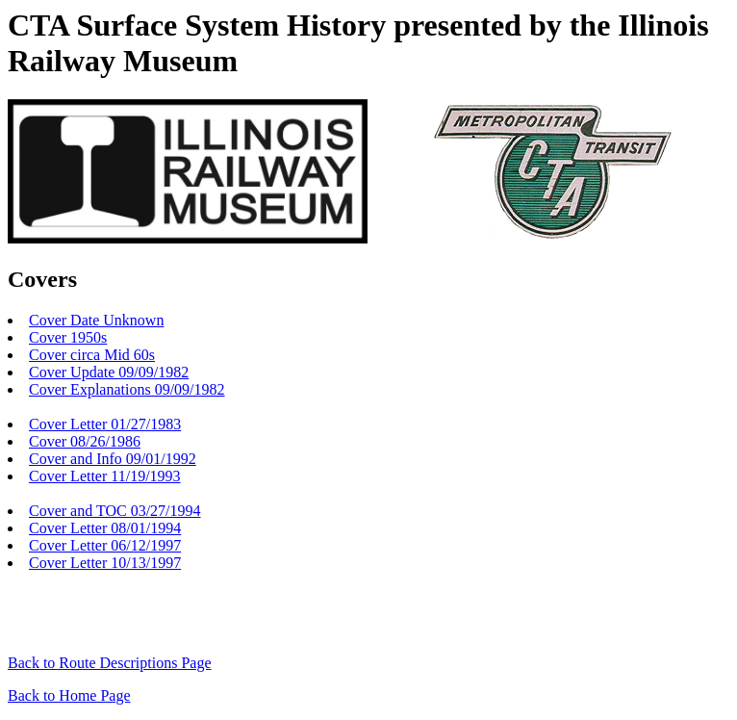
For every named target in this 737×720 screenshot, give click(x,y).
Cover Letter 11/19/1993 (105, 476)
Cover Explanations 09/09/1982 (127, 389)
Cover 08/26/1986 (84, 441)
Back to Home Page (69, 695)
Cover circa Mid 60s (92, 355)
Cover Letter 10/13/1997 (105, 562)
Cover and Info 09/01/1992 (112, 458)
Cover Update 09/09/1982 (109, 372)
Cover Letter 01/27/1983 (105, 424)
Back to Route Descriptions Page (110, 663)
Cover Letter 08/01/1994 (105, 528)
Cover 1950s (68, 337)
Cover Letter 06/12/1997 (105, 545)
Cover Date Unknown (96, 320)
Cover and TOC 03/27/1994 (115, 510)
